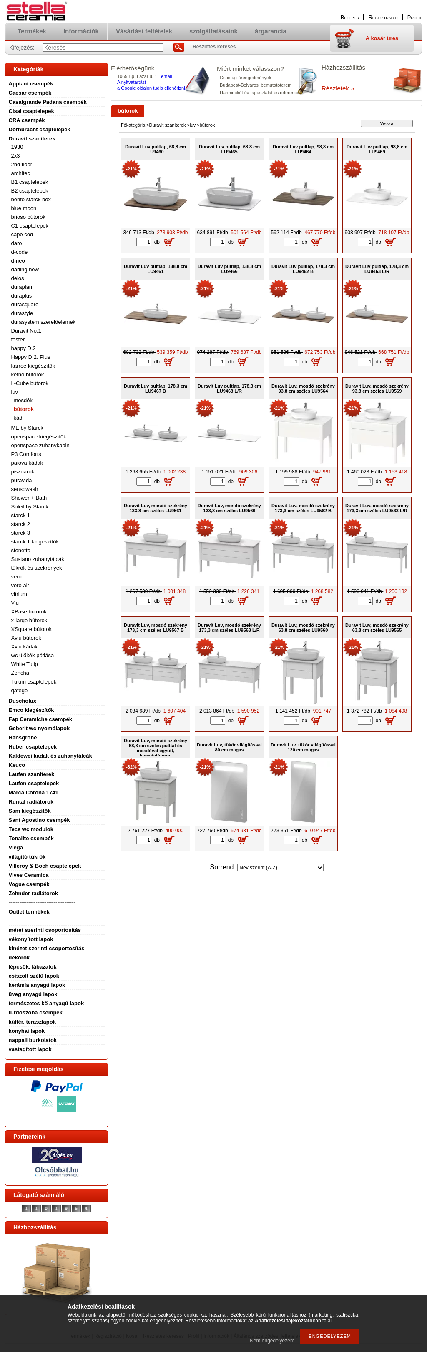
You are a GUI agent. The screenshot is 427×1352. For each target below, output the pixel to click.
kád (18, 418)
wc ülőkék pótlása (32, 655)
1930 (17, 147)
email (166, 76)
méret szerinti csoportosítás (45, 930)
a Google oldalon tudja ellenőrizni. (151, 87)
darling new (25, 269)
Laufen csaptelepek (34, 783)
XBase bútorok (29, 611)
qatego (19, 690)
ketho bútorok (27, 374)
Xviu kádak (24, 646)
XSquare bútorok (31, 629)
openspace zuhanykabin (40, 445)
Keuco (17, 765)
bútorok (24, 409)
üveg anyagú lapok (33, 994)
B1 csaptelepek (29, 182)
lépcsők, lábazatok (33, 967)
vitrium (19, 594)
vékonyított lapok (31, 939)
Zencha (20, 673)
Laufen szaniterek (32, 774)
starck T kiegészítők (35, 541)
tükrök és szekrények (36, 568)
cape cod (22, 234)
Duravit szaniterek (32, 138)
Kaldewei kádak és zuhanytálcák (50, 756)
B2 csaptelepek (29, 191)
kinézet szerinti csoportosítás (47, 948)
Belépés (350, 17)
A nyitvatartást (131, 82)
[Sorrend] (280, 867)
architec (20, 173)
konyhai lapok (27, 1031)
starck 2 (20, 524)
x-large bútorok (29, 620)
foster (18, 339)
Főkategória (133, 125)
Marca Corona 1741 (33, 792)
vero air (20, 585)
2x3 (15, 156)
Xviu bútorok (26, 638)
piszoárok (23, 471)
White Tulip (24, 664)
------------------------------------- (42, 902)
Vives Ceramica (29, 875)
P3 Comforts (26, 454)
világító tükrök (27, 857)
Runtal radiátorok (31, 802)
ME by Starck (27, 428)
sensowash (24, 489)
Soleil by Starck (30, 506)
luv (14, 392)
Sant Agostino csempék (39, 820)
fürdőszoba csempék (36, 1012)
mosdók (23, 400)
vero (16, 576)
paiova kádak (27, 463)
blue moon (24, 208)
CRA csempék (27, 120)
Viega (16, 847)
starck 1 (20, 515)
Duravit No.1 (26, 331)
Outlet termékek (29, 912)
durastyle (22, 313)
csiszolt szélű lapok (34, 976)
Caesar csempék (30, 93)
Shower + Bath (29, 498)
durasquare (25, 304)
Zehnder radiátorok (33, 893)
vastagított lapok (30, 1049)
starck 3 (20, 533)
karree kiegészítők (33, 366)
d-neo (18, 261)
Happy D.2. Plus (30, 357)
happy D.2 (23, 348)
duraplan (22, 287)
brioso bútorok (28, 217)
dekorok (19, 957)
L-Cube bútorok (30, 383)
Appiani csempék (31, 83)
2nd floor (22, 164)
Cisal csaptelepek (31, 111)
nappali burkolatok (33, 1040)
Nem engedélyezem (272, 1341)
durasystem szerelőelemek (43, 322)
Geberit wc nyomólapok (39, 728)
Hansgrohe (23, 737)
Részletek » (338, 88)
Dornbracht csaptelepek (39, 129)
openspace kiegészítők (38, 436)
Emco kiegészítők (31, 710)
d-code (19, 252)
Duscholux (22, 701)
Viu (15, 603)
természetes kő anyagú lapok (46, 1003)
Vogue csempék (29, 884)
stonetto (20, 550)
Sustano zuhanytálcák (37, 559)
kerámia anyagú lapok (37, 985)
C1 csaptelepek (30, 226)
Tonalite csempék (31, 838)
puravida (21, 480)
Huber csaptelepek (33, 747)
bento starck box (31, 199)
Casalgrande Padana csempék (48, 102)
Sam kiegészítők (30, 811)
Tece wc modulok (31, 829)
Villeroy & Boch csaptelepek (45, 866)
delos (17, 278)
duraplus (21, 296)
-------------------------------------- (43, 921)
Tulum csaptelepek (34, 682)
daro (16, 243)
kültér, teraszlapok (32, 1022)
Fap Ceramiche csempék (40, 719)
